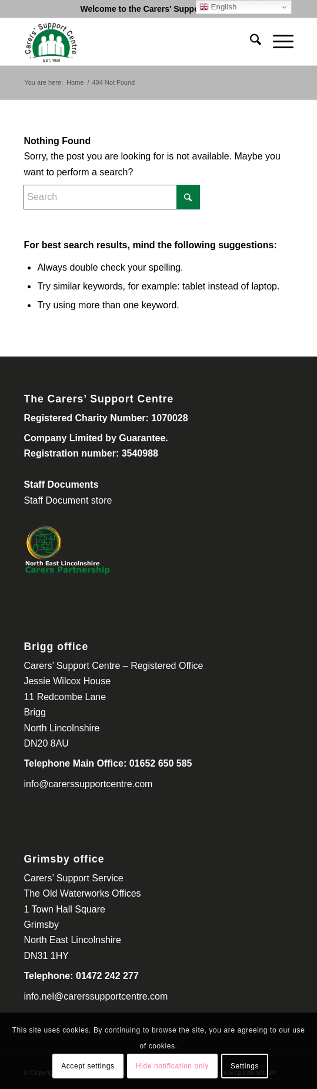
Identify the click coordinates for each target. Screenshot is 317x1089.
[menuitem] (249, 41)
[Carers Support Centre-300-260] (131, 41)
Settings (245, 1066)
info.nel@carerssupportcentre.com (96, 996)
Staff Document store (68, 500)
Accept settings (87, 1066)
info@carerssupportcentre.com (88, 784)
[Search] (249, 41)
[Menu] (277, 41)
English (217, 7)
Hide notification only (172, 1066)
